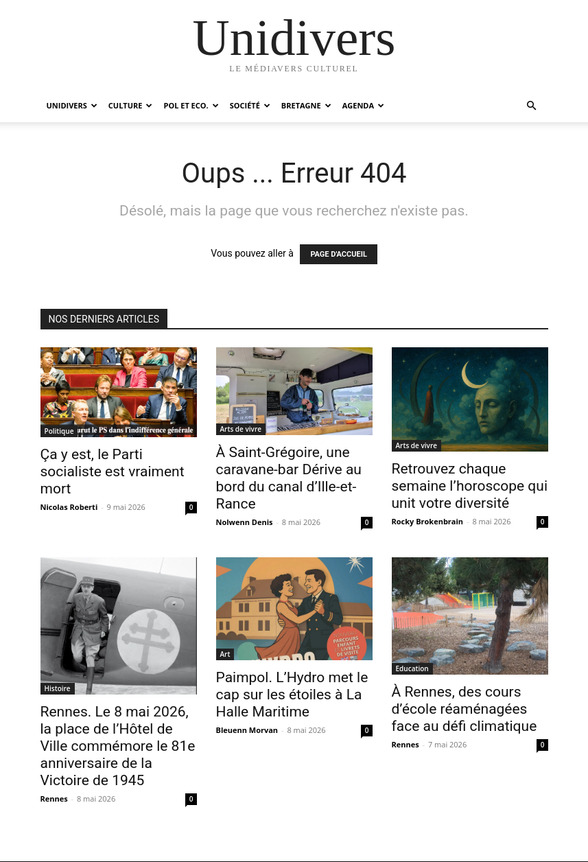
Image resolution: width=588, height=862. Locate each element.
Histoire (58, 688)
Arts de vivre (240, 429)
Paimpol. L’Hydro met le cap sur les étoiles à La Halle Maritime (292, 694)
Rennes (54, 798)
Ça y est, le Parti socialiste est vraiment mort (112, 471)
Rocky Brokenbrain (428, 521)
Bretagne (306, 105)
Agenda (363, 105)
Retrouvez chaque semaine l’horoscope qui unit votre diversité (470, 486)
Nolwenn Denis (244, 522)
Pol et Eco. (190, 105)
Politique (59, 431)
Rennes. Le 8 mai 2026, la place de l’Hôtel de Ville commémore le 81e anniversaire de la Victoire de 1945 (118, 746)
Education (412, 668)
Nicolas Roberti (69, 507)
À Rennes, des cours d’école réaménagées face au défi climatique (464, 709)
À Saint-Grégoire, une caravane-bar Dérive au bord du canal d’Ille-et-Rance (289, 478)
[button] (531, 106)
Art (225, 654)
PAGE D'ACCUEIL (338, 254)
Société (250, 105)
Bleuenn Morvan (247, 730)
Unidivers (72, 105)
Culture (130, 105)
